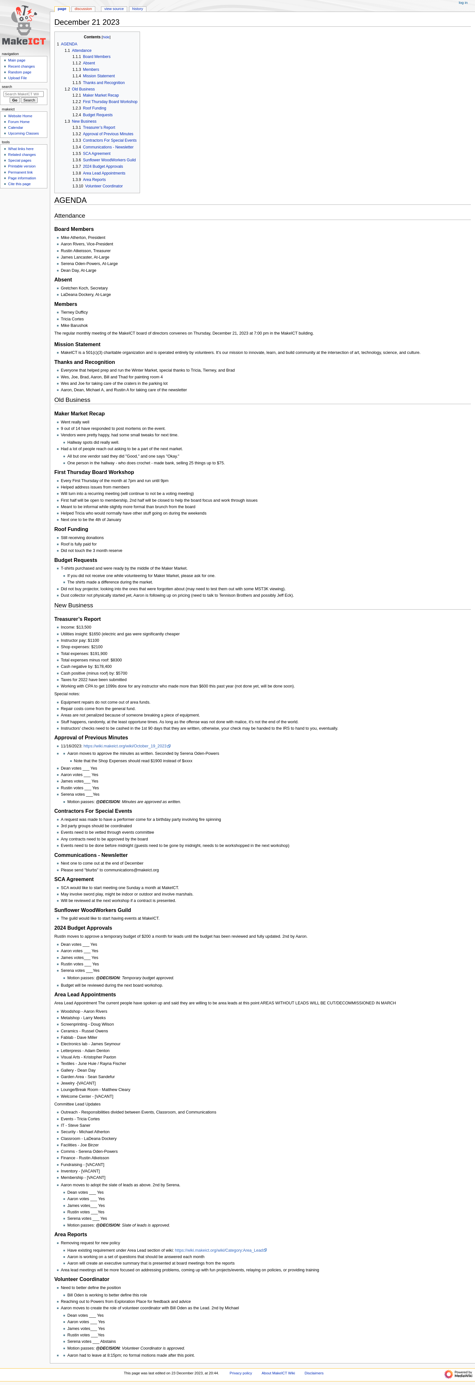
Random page (19, 72)
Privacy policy (240, 1373)
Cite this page (19, 184)
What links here (20, 149)
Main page (16, 60)
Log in (463, 3)
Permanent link (20, 172)
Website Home (20, 116)
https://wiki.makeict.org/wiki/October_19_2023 (125, 746)
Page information (22, 178)
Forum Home (19, 122)
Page (62, 9)
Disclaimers (314, 1373)
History (137, 9)
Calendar (15, 127)
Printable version (21, 166)
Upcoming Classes (23, 133)
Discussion (83, 9)
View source (114, 9)
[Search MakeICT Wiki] (24, 94)
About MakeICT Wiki (278, 1373)
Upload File (17, 78)
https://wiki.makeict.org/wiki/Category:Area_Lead (219, 1250)
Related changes (22, 155)
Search (7, 87)
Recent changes (21, 66)
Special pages (19, 160)
